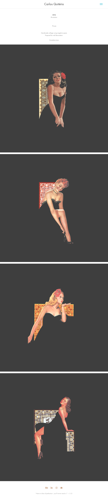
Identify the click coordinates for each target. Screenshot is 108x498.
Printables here (54, 40)
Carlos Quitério (54, 4)
